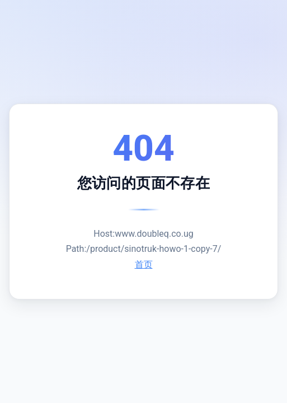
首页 (144, 264)
